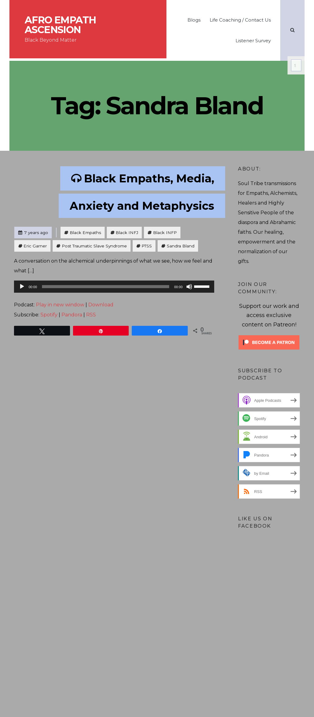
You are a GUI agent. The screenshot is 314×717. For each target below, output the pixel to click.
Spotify (49, 315)
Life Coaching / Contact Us (240, 20)
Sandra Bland (180, 245)
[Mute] (189, 287)
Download (100, 305)
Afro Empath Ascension (60, 25)
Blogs (194, 20)
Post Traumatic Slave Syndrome (94, 245)
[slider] (105, 286)
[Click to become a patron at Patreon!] (269, 342)
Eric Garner (35, 245)
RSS (91, 315)
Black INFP (165, 232)
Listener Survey (253, 40)
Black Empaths (85, 232)
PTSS (146, 245)
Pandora (71, 315)
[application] (114, 287)
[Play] (22, 287)
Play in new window (60, 305)
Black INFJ (127, 232)
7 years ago (33, 231)
